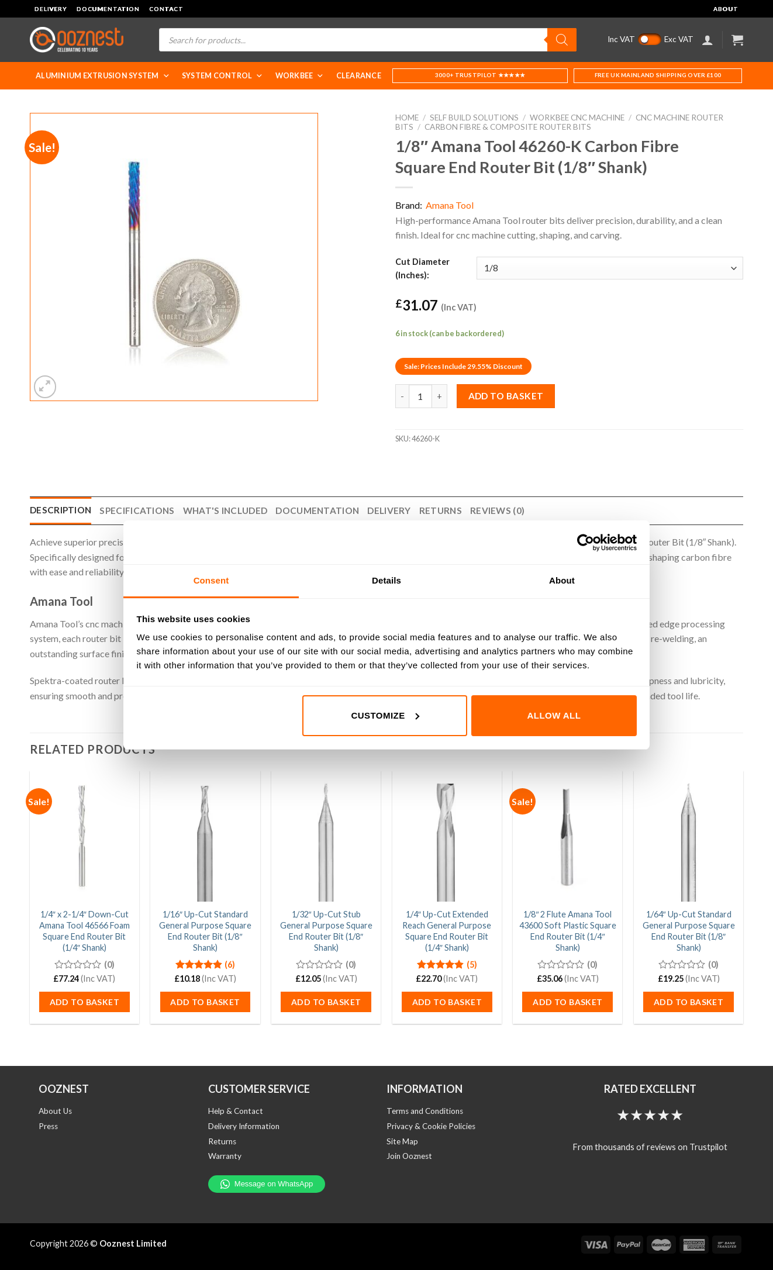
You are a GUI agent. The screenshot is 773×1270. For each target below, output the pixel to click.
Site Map (402, 1141)
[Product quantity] (420, 396)
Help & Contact (235, 1111)
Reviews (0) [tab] (497, 510)
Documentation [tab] (317, 510)
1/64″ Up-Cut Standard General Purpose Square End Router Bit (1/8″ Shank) (689, 930)
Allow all (554, 715)
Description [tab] (60, 510)
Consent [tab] (211, 580)
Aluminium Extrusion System (103, 75)
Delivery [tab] (388, 510)
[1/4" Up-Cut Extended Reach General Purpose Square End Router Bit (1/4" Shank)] (447, 836)
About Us (55, 1111)
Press (48, 1126)
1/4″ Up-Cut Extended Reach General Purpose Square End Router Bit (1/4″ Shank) (446, 930)
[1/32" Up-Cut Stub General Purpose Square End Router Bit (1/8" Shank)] (326, 836)
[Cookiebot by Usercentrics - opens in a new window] (585, 542)
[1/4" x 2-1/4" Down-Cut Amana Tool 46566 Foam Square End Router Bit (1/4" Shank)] (84, 836)
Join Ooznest (409, 1156)
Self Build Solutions (474, 117)
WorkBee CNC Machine (577, 117)
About (726, 8)
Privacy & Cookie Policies (431, 1126)
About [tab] (562, 580)
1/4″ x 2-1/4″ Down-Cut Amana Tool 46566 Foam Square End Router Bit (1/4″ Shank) (84, 930)
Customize (385, 715)
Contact (166, 8)
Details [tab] (386, 580)
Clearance (358, 75)
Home (407, 117)
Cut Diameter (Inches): (422, 268)
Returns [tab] (440, 510)
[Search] (562, 39)
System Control (223, 75)
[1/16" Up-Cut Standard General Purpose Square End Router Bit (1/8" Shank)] (205, 836)
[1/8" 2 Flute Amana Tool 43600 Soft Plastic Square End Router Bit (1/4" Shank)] (567, 836)
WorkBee (300, 75)
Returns (222, 1141)
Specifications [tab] (136, 510)
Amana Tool (450, 204)
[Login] (707, 40)
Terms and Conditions (425, 1111)
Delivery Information (243, 1126)
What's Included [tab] (225, 510)
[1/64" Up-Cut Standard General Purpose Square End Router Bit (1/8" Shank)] (688, 836)
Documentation (108, 8)
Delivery (50, 8)
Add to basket (506, 396)
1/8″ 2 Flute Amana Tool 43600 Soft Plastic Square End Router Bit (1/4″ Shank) (567, 930)
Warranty (224, 1156)
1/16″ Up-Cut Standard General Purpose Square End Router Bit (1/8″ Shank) (205, 930)
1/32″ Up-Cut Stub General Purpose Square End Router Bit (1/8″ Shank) (326, 930)
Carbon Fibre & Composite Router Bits (508, 127)
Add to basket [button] (84, 1002)
